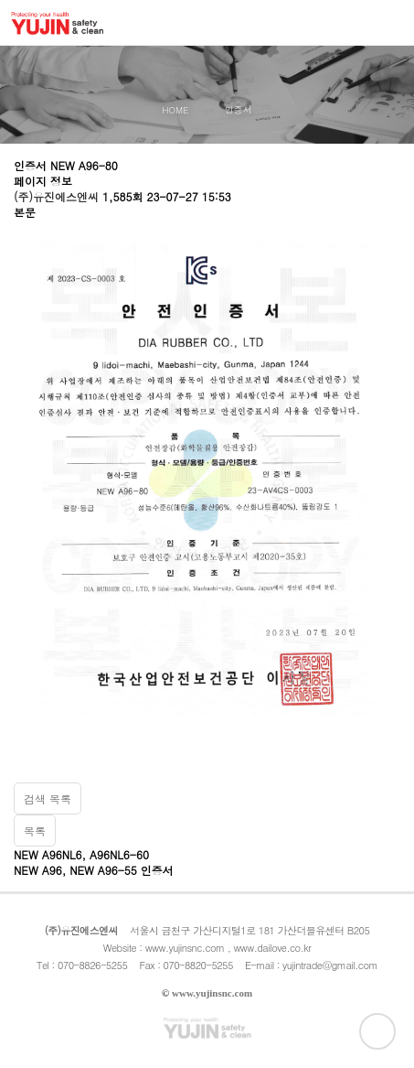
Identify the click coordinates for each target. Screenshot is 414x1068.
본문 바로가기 (0, 0)
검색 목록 (47, 798)
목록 (35, 830)
